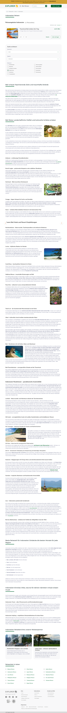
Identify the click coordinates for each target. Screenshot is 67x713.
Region (9, 56)
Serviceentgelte (23, 700)
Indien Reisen (49, 669)
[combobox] (59, 25)
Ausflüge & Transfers (13, 68)
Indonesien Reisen (12, 672)
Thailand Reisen (30, 680)
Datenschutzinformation (32, 706)
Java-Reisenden (33, 508)
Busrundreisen (38, 68)
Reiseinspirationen (24, 696)
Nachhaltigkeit (36, 698)
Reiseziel (9, 49)
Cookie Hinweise (40, 706)
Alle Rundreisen (38, 66)
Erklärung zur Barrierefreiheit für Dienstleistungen (29, 708)
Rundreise (10, 515)
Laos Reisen (10, 674)
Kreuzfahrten (38, 70)
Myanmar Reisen (50, 674)
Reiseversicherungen (24, 694)
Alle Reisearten (11, 64)
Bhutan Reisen (11, 669)
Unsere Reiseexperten (51, 696)
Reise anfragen (56, 6)
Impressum (23, 706)
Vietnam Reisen (49, 680)
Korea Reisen (11, 683)
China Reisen (30, 669)
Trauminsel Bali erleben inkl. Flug (29, 29)
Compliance (46, 706)
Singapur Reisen (30, 677)
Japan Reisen (30, 672)
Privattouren (11, 72)
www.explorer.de (52, 1)
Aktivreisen (11, 66)
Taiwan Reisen (11, 680)
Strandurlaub (38, 72)
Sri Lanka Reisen (50, 677)
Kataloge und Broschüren (25, 698)
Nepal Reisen (30, 683)
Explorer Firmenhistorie (38, 696)
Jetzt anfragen (55, 37)
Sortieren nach (53, 25)
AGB (27, 706)
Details (47, 37)
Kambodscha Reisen (50, 672)
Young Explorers (12, 74)
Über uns (35, 694)
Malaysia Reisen (30, 674)
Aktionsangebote (39, 64)
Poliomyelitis (16, 620)
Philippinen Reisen (12, 677)
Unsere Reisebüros (51, 694)
